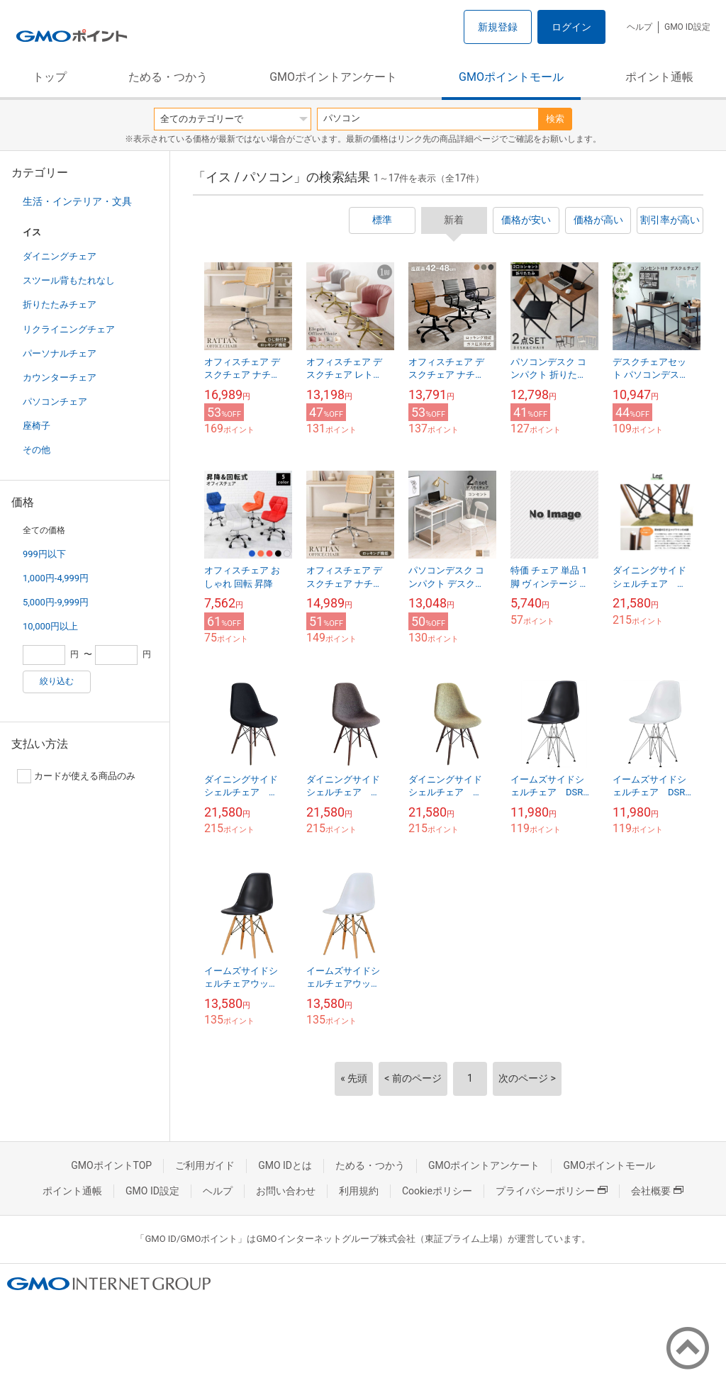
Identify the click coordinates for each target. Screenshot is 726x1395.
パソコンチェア (55, 401)
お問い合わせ (285, 1191)
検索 (555, 118)
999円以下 (44, 554)
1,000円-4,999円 (56, 578)
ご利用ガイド (205, 1165)
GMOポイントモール (511, 77)
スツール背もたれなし (69, 280)
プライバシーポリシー (552, 1191)
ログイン (571, 27)
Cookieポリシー (437, 1191)
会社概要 (657, 1191)
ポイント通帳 (659, 77)
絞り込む (57, 681)
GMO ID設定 (687, 27)
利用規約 (359, 1191)
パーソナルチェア (59, 353)
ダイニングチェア (59, 256)
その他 (36, 449)
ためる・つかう (168, 77)
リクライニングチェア (69, 329)
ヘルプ (639, 27)
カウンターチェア (59, 377)
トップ (50, 77)
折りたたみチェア (59, 304)
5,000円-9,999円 (56, 602)
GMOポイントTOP (111, 1165)
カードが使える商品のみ (76, 776)
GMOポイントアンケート (333, 77)
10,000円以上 (50, 626)
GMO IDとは (285, 1165)
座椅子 (36, 425)
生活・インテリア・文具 (77, 201)
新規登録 (498, 27)
